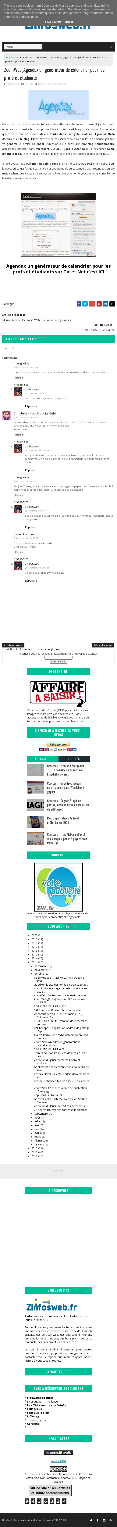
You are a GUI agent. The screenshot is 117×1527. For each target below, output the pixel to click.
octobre (39, 974)
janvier (38, 1145)
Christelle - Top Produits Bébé (35, 414)
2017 (34, 947)
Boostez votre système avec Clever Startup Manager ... (60, 1101)
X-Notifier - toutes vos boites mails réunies (60, 996)
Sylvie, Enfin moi (25, 535)
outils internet (24, 57)
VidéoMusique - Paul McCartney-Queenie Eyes (59, 979)
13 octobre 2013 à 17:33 (38, 394)
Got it (69, 22)
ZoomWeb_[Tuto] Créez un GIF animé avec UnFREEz (60, 1001)
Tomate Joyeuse (37, 1420)
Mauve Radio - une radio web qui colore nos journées (61, 1037)
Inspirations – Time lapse (42, 1402)
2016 (34, 951)
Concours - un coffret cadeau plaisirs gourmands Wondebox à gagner (65, 788)
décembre (40, 966)
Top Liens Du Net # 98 (48, 1095)
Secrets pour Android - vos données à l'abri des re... (60, 1055)
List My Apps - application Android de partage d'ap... (62, 1030)
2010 (34, 1156)
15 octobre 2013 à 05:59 (38, 568)
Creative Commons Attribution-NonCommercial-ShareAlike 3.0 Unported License (59, 1478)
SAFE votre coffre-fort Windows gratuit (57, 1011)
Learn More (53, 22)
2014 (34, 959)
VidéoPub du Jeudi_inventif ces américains (59, 1106)
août (37, 1118)
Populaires (43, 759)
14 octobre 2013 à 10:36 (27, 481)
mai (36, 1129)
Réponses (22, 385)
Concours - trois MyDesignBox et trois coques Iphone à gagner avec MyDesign (67, 839)
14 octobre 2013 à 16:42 (38, 511)
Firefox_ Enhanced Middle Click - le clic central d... (62, 1083)
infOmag (33, 1417)
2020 (34, 935)
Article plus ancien (103, 646)
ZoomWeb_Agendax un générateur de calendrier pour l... (57, 1044)
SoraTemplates (21, 1520)
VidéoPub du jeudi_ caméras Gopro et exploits (57, 1062)
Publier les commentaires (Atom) (39, 650)
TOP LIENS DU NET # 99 (49, 1049)
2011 (34, 1152)
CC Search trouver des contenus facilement (60, 1110)
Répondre (19, 378)
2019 (34, 939)
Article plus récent (13, 646)
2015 (34, 955)
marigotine (21, 364)
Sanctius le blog (38, 1413)
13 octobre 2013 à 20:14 (38, 450)
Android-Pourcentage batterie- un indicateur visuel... (61, 990)
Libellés (74, 759)
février (38, 1141)
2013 (34, 962)
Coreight (33, 1424)
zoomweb (41, 57)
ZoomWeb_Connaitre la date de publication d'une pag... (60, 1090)
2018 (34, 943)
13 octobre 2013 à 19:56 (27, 418)
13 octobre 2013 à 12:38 (27, 367)
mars (37, 1137)
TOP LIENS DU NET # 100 (50, 1007)
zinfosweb (32, 390)
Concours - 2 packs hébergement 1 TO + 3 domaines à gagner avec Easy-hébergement (67, 770)
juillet (37, 1122)
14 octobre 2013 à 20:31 (27, 538)
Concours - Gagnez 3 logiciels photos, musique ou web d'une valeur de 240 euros (68, 805)
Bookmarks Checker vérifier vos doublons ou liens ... (61, 1069)
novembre (40, 970)
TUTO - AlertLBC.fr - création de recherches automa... (60, 1023)
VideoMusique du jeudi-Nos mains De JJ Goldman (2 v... (58, 1016)
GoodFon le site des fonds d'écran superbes (61, 985)
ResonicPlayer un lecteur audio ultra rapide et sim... (61, 1076)
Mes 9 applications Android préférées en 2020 (63, 820)
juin (36, 1125)
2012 (34, 1149)
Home (9, 57)
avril (36, 1133)
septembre (41, 1114)
